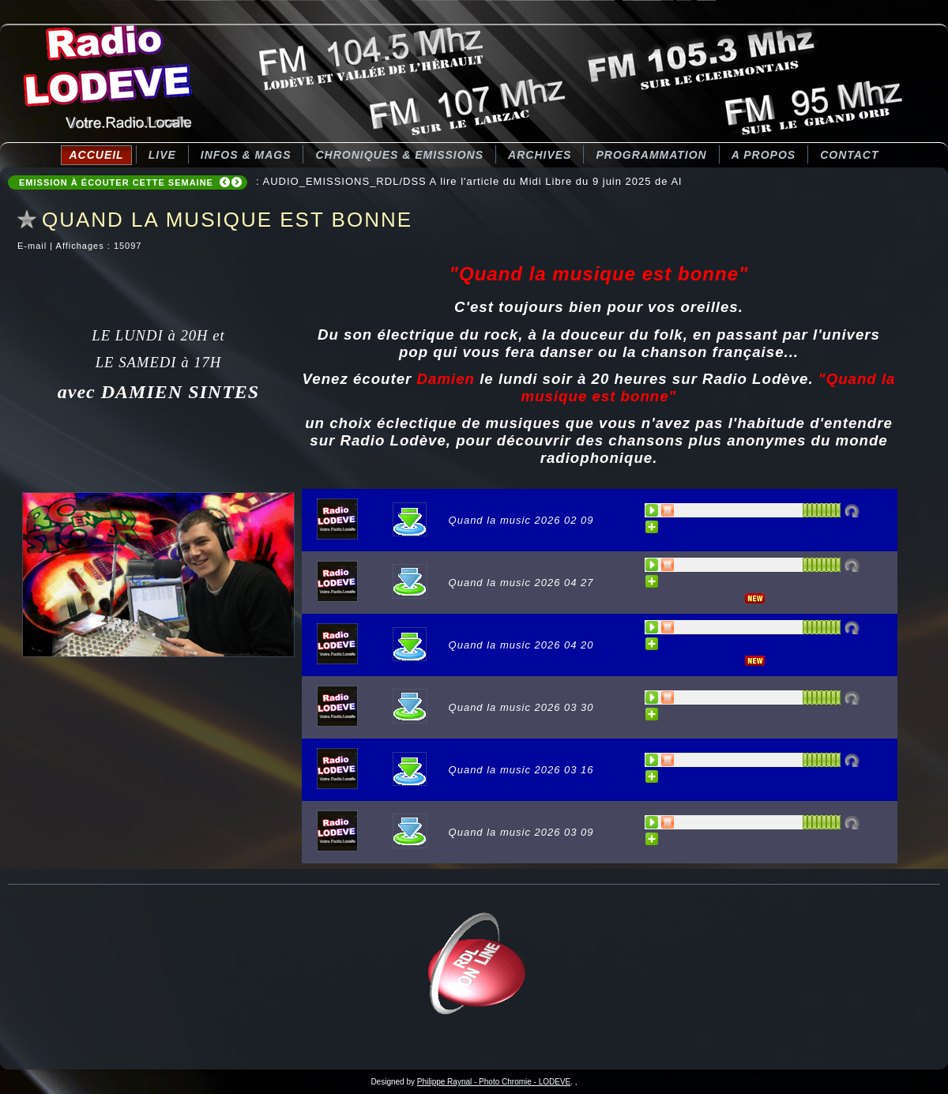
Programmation (651, 154)
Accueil (96, 154)
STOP (668, 510)
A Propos (764, 154)
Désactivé (852, 510)
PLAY (652, 510)
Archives (539, 154)
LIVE (162, 154)
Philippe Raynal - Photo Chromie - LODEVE (494, 1081)
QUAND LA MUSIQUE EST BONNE (227, 219)
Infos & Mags (246, 154)
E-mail (33, 245)
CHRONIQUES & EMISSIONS (399, 154)
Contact (849, 154)
